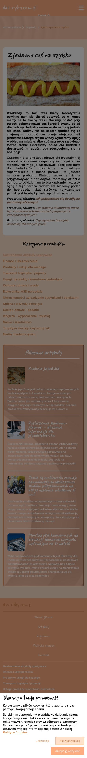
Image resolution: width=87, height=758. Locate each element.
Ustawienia (42, 740)
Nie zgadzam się (70, 740)
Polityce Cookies (15, 732)
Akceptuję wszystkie (67, 751)
